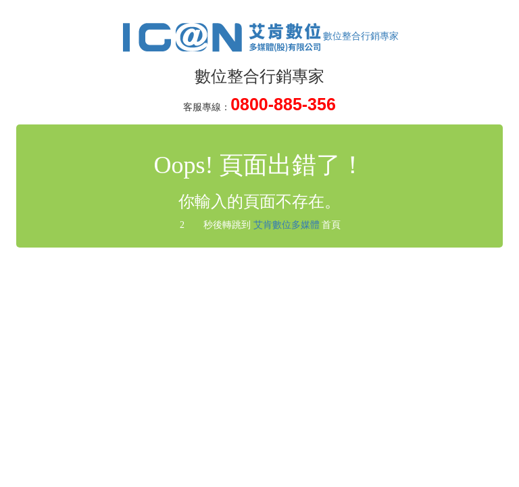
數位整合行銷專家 (259, 36)
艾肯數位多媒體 (286, 225)
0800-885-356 (283, 104)
